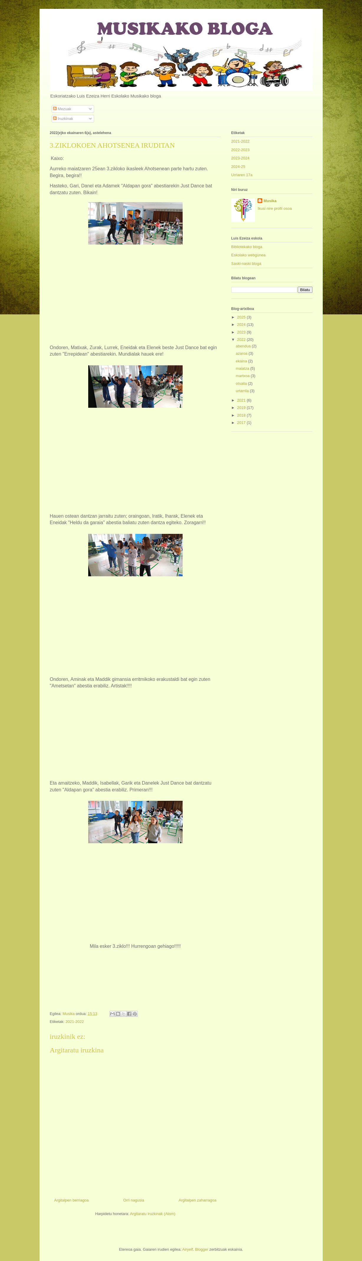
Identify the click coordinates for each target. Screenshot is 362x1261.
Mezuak (62, 109)
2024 (242, 324)
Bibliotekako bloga (247, 247)
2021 (242, 400)
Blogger (201, 1249)
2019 (242, 407)
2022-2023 (240, 150)
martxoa (243, 376)
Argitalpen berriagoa (71, 1200)
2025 (242, 317)
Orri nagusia (133, 1200)
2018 (242, 415)
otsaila (242, 383)
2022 (242, 339)
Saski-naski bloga (246, 263)
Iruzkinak (63, 118)
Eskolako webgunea (248, 255)
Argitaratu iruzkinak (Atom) (152, 1214)
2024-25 (238, 166)
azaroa (242, 353)
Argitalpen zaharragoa (198, 1200)
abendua (244, 346)
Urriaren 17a (242, 175)
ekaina (242, 361)
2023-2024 (240, 158)
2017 (242, 422)
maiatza (243, 368)
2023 (242, 332)
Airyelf (187, 1249)
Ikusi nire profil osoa (275, 208)
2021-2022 (74, 1021)
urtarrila (243, 391)
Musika (269, 201)
